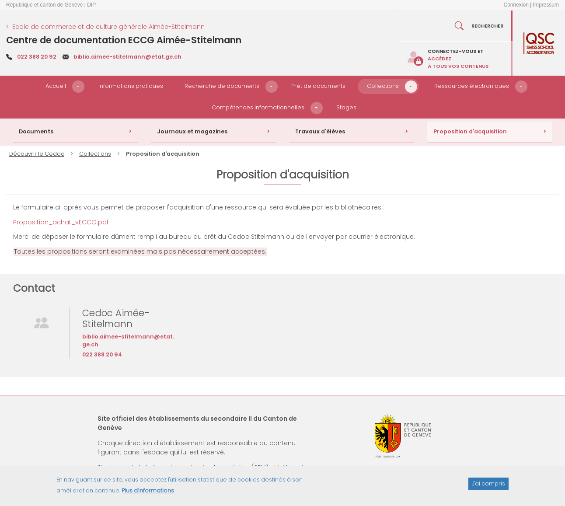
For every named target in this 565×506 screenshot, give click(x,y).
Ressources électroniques (471, 86)
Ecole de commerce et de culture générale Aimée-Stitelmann (108, 26)
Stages (346, 107)
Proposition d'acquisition (470, 131)
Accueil (55, 86)
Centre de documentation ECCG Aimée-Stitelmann (123, 40)
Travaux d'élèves (320, 131)
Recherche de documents (222, 86)
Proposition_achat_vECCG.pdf (60, 222)
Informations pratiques (130, 86)
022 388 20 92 (36, 56)
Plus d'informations (148, 493)
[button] (78, 86)
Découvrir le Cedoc (36, 153)
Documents (36, 131)
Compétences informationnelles (258, 107)
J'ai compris (488, 486)
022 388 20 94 (102, 354)
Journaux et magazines (192, 131)
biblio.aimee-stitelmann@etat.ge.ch (127, 56)
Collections (383, 86)
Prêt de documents (318, 86)
